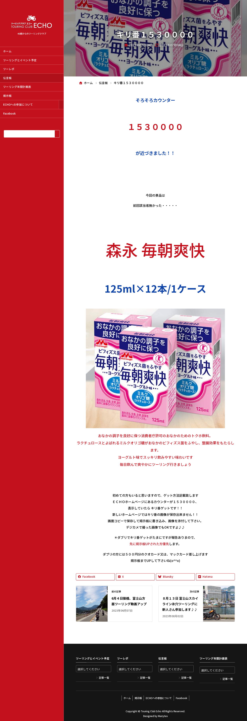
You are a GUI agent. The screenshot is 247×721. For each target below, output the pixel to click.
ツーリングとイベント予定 (20, 60)
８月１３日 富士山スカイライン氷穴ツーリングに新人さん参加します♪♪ (180, 604)
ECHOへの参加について (18, 104)
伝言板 (7, 78)
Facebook (9, 113)
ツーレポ (8, 69)
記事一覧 (104, 677)
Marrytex (163, 715)
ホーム (7, 51)
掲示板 (7, 96)
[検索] (57, 133)
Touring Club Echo (151, 710)
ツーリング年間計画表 (17, 87)
